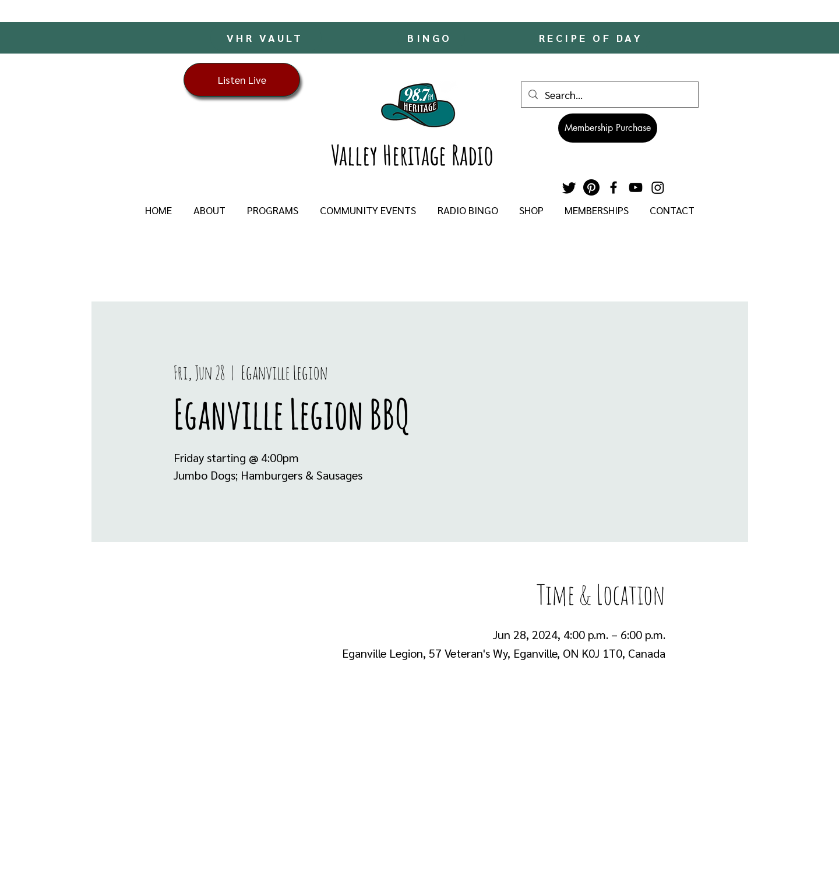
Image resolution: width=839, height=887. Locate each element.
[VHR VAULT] (266, 37)
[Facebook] (613, 187)
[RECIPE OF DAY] (592, 37)
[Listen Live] (242, 80)
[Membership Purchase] (607, 128)
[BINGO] (431, 37)
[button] (209, 210)
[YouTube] (636, 187)
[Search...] (609, 94)
